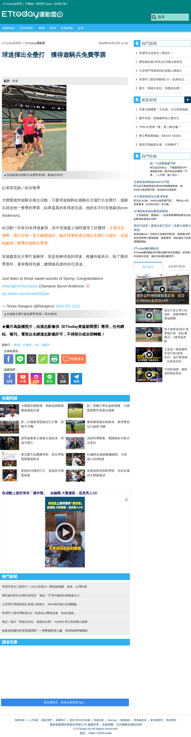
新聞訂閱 (60, 3)
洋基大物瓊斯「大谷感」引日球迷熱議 (163, 109)
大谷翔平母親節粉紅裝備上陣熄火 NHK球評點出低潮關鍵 (39, 604)
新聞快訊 (8, 28)
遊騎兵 (46, 344)
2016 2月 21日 (67, 306)
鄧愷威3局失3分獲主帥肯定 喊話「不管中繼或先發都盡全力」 (42, 595)
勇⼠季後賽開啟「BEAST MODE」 (161, 135)
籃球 (53, 28)
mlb (36, 344)
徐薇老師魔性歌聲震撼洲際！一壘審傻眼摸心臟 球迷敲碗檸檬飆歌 (45, 630)
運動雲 (35, 15)
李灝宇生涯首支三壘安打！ (156, 53)
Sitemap (112, 720)
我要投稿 (20, 720)
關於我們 (47, 720)
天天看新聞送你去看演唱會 (151, 192)
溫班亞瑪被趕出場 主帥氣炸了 (159, 144)
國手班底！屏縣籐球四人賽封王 (159, 118)
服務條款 (125, 720)
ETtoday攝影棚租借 (146, 244)
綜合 (81, 28)
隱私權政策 (140, 720)
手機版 (29, 3)
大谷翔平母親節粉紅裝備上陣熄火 (160, 70)
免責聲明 (171, 720)
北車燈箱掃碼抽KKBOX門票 (151, 178)
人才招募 (33, 720)
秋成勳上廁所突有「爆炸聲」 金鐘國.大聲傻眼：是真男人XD (49, 493)
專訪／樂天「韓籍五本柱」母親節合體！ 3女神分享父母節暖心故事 (44, 621)
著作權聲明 (156, 720)
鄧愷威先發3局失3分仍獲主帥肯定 (160, 61)
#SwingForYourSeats (20, 286)
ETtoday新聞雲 (12, 3)
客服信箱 (99, 720)
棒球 (42, 28)
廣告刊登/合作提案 (80, 720)
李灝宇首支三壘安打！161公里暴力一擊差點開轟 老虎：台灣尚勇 (44, 586)
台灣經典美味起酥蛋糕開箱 (151, 207)
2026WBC (27, 28)
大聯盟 (27, 344)
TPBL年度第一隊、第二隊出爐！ (160, 127)
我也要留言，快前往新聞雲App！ (65, 702)
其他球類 (67, 28)
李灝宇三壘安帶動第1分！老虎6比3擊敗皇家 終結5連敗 (38, 613)
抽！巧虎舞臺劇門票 (146, 163)
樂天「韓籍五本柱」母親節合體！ (160, 88)
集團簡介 (61, 720)
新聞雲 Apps (44, 3)
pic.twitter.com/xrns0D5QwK (26, 294)
